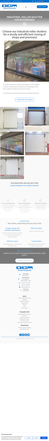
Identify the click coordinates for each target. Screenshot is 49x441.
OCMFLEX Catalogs (24, 339)
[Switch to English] (35, 1)
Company (24, 338)
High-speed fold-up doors (24, 352)
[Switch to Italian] (40, 1)
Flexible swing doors (24, 356)
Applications (24, 341)
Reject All (36, 437)
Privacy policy (24, 346)
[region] (24, 437)
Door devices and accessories (24, 360)
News (24, 344)
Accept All (44, 437)
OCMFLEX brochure (24, 367)
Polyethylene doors (24, 357)
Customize (29, 437)
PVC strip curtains (24, 359)
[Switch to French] (37, 1)
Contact (24, 343)
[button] (26, 7)
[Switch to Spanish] (42, 1)
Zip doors (24, 354)
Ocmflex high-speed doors (24, 336)
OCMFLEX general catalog (24, 366)
